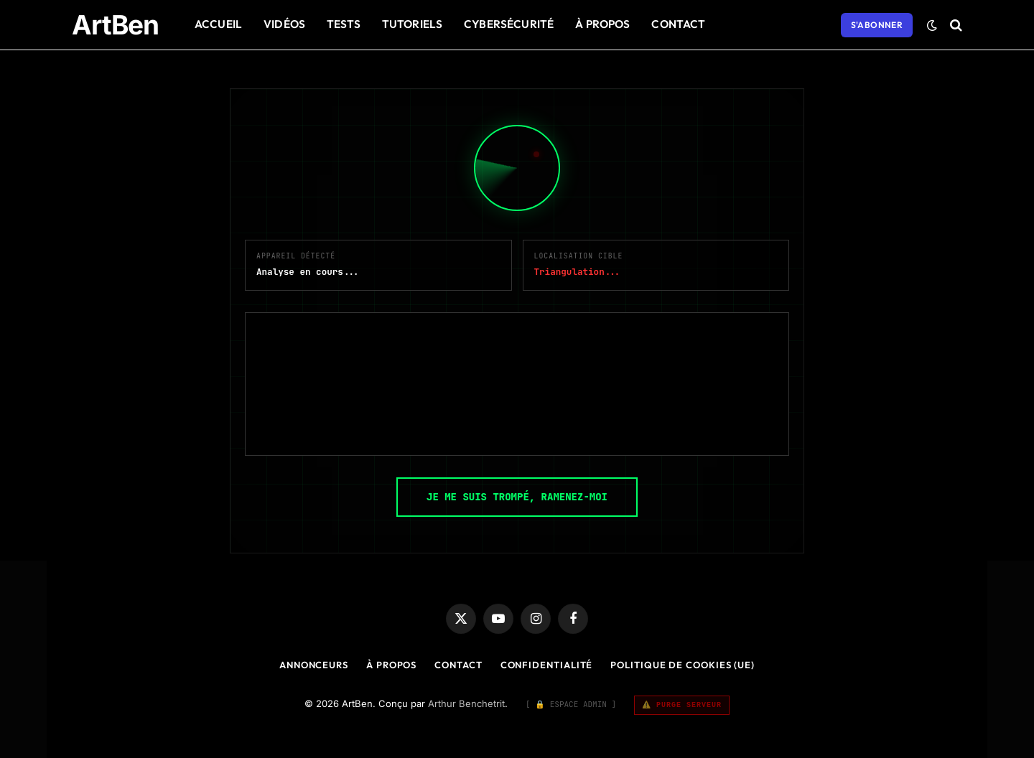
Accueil (218, 24)
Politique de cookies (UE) (682, 664)
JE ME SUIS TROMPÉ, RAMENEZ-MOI (517, 496)
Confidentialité (546, 664)
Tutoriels (412, 24)
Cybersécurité (509, 24)
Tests (343, 24)
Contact (678, 24)
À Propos (602, 24)
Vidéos (284, 24)
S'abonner (877, 24)
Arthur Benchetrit (466, 703)
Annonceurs (313, 664)
